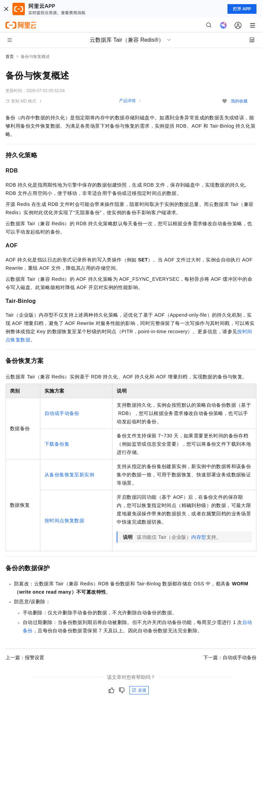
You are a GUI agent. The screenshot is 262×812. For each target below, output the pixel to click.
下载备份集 (57, 444)
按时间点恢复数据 (64, 520)
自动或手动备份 (62, 413)
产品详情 (127, 100)
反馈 (139, 690)
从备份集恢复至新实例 (69, 474)
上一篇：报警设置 (25, 657)
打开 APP (242, 9)
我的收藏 (239, 101)
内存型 (198, 537)
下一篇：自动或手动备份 (229, 657)
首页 (10, 56)
